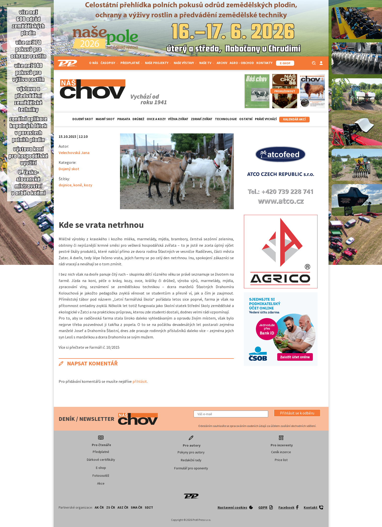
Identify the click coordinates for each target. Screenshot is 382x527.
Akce (101, 483)
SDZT (149, 507)
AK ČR (99, 507)
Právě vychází (266, 119)
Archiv (222, 63)
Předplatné (131, 63)
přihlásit (139, 381)
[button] (297, 413)
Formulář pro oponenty (191, 468)
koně (77, 184)
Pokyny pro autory (191, 452)
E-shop (101, 467)
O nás (93, 63)
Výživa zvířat (178, 119)
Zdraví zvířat (201, 119)
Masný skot (105, 119)
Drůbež (138, 119)
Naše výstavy (185, 63)
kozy (88, 184)
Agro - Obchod (242, 63)
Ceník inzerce (281, 452)
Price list (281, 460)
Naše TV (206, 63)
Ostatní (245, 119)
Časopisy (109, 63)
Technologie (226, 119)
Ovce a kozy (156, 119)
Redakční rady (191, 460)
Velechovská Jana (74, 152)
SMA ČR (136, 507)
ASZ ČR (123, 507)
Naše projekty (158, 63)
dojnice (65, 184)
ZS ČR (110, 507)
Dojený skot (82, 119)
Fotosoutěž (100, 475)
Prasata (123, 119)
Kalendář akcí (294, 119)
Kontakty (264, 63)
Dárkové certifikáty (101, 459)
